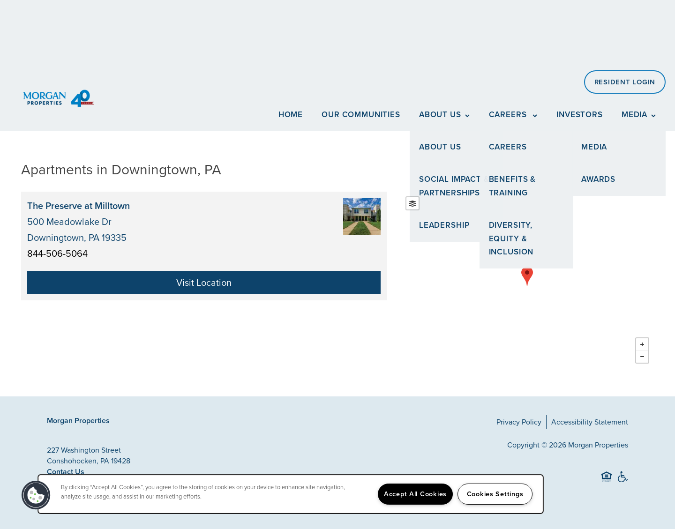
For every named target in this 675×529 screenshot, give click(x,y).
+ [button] (642, 344)
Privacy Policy (518, 422)
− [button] (642, 356)
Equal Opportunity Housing (606, 480)
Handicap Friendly (622, 480)
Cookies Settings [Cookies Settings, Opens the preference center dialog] (495, 494)
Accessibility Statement (589, 422)
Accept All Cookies (415, 494)
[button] (625, 82)
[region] (291, 494)
